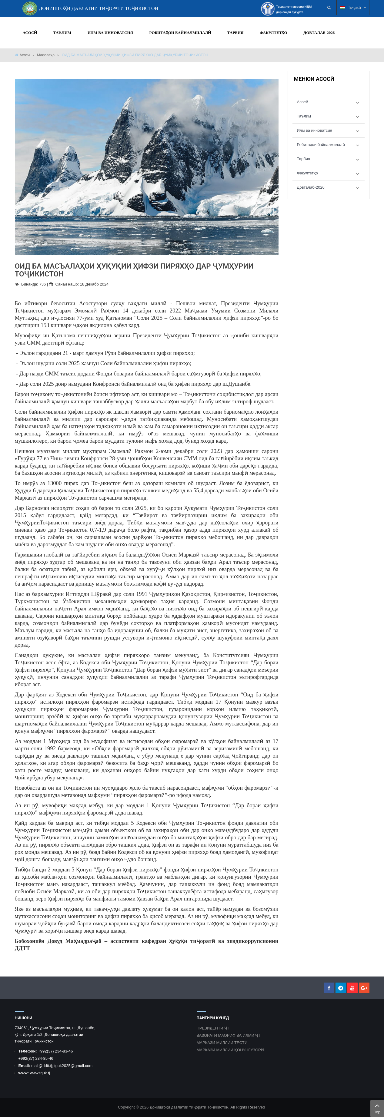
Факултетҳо (307, 173)
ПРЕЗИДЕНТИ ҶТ (213, 1028)
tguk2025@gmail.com (73, 1066)
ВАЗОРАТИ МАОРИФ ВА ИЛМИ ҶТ (229, 1035)
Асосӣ (25, 55)
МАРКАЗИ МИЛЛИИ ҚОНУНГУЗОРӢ (230, 1050)
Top (377, 1108)
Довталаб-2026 (311, 187)
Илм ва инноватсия (314, 130)
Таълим (304, 116)
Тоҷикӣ (353, 7)
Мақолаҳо (46, 55)
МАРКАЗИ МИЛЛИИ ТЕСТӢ (222, 1043)
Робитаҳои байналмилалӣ (321, 144)
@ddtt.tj (45, 1066)
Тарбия (303, 159)
